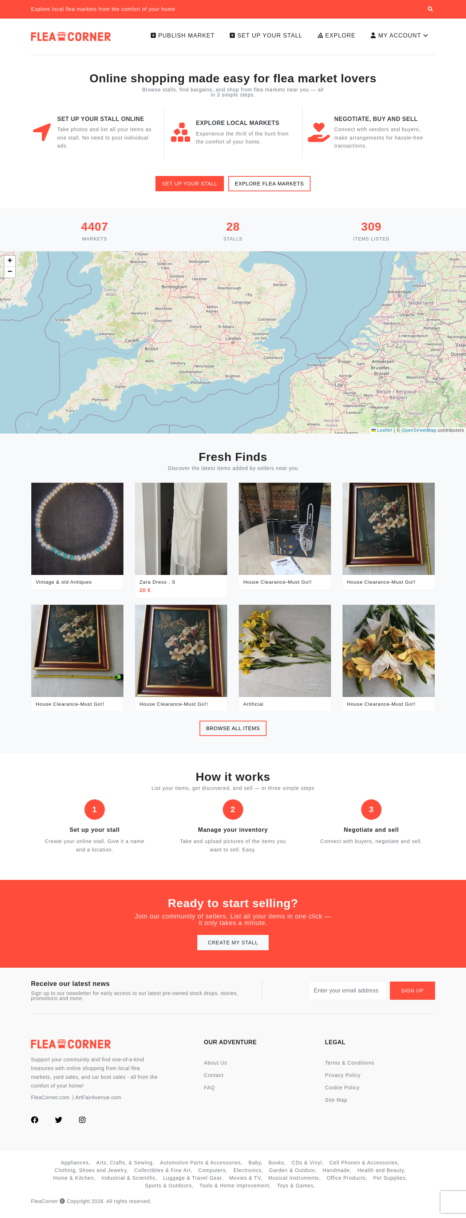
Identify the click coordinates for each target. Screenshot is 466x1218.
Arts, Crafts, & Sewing (124, 1168)
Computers (212, 1175)
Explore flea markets (269, 189)
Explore (333, 38)
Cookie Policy (342, 1093)
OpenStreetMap (419, 435)
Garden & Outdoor (292, 1175)
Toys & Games (295, 1191)
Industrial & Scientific (128, 1183)
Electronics (247, 1175)
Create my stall (233, 948)
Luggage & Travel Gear (192, 1183)
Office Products (346, 1183)
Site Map (336, 1105)
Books (276, 1168)
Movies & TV (245, 1183)
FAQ (209, 1093)
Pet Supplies (389, 1183)
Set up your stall (261, 38)
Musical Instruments (293, 1183)
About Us (215, 1068)
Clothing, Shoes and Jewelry (91, 1175)
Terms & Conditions (350, 1068)
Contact (214, 1080)
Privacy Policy (343, 1080)
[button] (9, 266)
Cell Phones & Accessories (363, 1168)
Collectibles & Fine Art (162, 1175)
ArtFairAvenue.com (98, 1102)
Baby (255, 1168)
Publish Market (177, 38)
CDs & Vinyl (307, 1168)
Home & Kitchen (73, 1183)
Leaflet (381, 435)
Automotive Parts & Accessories (200, 1168)
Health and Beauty (381, 1175)
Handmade (336, 1175)
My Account (399, 38)
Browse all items (233, 733)
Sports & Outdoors (168, 1191)
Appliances (75, 1168)
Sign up (412, 996)
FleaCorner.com (50, 1102)
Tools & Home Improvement (234, 1191)
